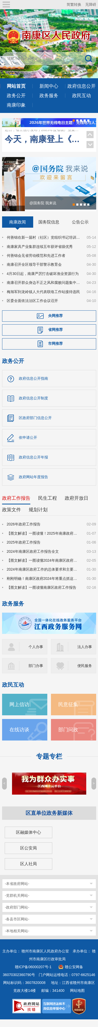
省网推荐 (55, 337)
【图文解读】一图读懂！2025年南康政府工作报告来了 (43, 541)
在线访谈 (19, 737)
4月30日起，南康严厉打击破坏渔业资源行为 (43, 281)
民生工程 (47, 505)
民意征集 (68, 712)
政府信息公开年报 (33, 465)
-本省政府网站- (17, 891)
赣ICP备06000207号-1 (33, 974)
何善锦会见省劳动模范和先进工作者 (36, 263)
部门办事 (35, 673)
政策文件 (11, 517)
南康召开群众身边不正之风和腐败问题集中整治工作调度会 (43, 290)
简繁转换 (74, 4)
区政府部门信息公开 (35, 425)
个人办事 (35, 654)
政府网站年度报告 (33, 484)
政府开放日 (76, 505)
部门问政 (68, 737)
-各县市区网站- (17, 926)
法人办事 (84, 654)
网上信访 (19, 712)
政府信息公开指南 (33, 386)
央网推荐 (55, 323)
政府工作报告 (16, 505)
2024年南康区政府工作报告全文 (33, 559)
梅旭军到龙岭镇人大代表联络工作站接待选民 (43, 299)
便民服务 (84, 673)
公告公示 (80, 229)
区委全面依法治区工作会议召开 (32, 308)
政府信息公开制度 (33, 406)
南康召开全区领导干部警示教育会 (34, 272)
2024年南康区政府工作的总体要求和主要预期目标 (43, 577)
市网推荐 (55, 351)
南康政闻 (17, 229)
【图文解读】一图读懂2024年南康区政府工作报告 (43, 568)
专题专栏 (49, 763)
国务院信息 (48, 229)
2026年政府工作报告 (24, 532)
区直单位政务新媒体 (49, 820)
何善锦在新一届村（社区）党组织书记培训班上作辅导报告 (43, 245)
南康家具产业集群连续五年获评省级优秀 (43, 131)
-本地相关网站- (17, 938)
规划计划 (38, 517)
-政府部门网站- (17, 915)
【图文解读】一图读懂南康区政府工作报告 (41, 595)
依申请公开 (28, 445)
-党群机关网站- (17, 903)
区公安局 (28, 855)
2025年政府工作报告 (24, 550)
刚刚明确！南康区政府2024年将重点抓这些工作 (43, 586)
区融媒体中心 (28, 839)
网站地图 (77, 998)
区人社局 (28, 871)
